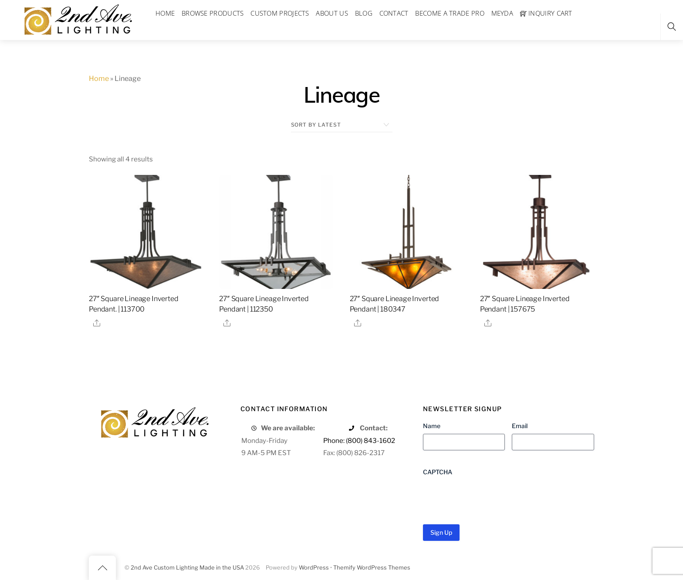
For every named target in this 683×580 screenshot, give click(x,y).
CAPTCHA (437, 472)
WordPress (314, 567)
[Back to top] (102, 568)
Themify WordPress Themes (371, 567)
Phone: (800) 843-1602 (359, 440)
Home (99, 78)
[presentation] (489, 497)
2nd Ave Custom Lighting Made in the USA (187, 567)
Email (519, 425)
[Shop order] (341, 124)
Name (431, 425)
